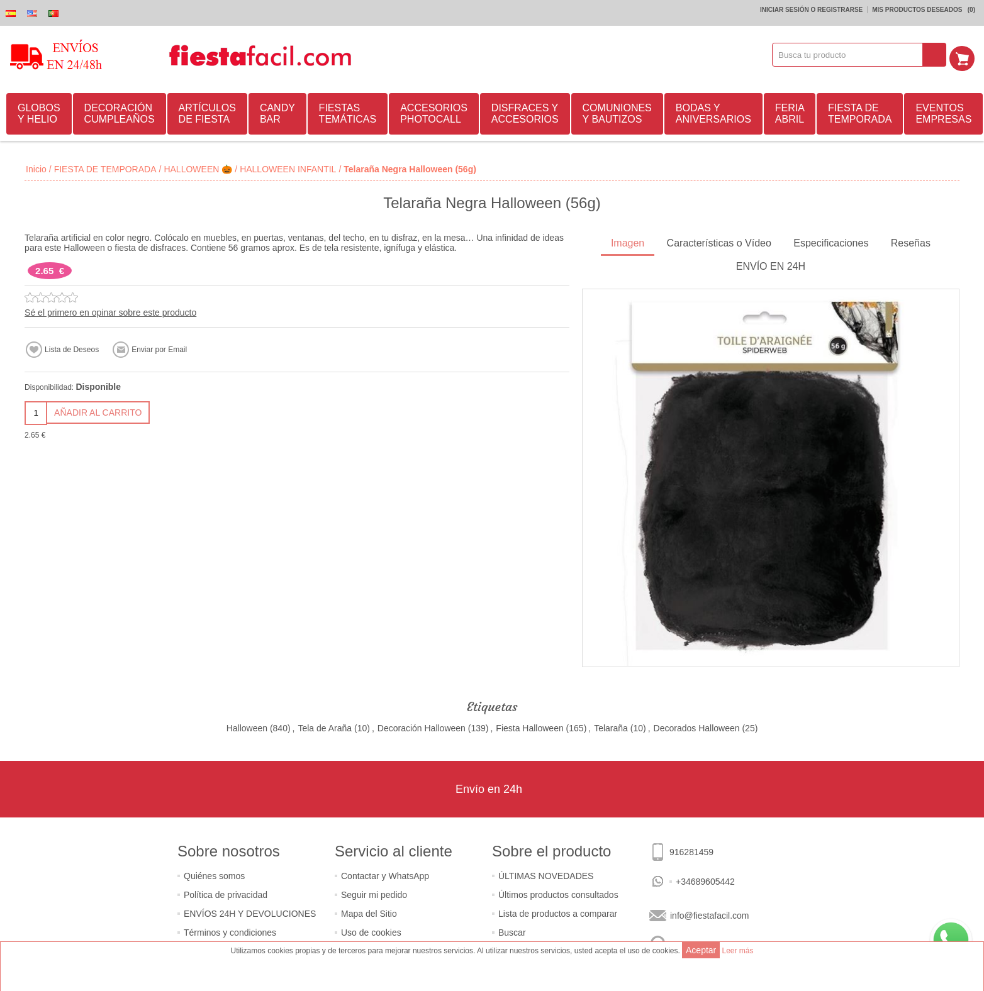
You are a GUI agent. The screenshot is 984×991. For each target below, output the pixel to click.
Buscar (512, 931)
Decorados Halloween (697, 726)
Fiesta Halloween (529, 726)
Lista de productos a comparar (557, 912)
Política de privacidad (225, 893)
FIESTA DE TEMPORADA (860, 112)
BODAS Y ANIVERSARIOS (713, 112)
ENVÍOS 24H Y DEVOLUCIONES (250, 912)
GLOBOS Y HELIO (39, 112)
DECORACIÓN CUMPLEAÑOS (119, 112)
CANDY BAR (277, 112)
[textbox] (851, 55)
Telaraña (611, 726)
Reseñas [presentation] (911, 241)
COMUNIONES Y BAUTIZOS (617, 112)
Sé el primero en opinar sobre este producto (110, 311)
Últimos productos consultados (558, 893)
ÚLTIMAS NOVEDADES (545, 874)
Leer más (737, 950)
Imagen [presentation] (627, 241)
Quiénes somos (214, 874)
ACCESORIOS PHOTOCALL (433, 112)
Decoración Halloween (421, 726)
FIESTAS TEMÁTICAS (348, 112)
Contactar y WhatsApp (385, 874)
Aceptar (701, 950)
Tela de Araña (325, 726)
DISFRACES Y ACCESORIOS (525, 112)
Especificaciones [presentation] (830, 241)
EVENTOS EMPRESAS (943, 112)
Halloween (246, 726)
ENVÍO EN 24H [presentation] (770, 264)
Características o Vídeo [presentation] (719, 241)
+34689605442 (705, 880)
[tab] (627, 242)
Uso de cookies (371, 931)
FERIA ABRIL (790, 112)
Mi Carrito (966, 55)
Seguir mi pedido (374, 893)
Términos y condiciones (230, 931)
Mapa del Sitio (369, 912)
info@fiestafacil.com (709, 914)
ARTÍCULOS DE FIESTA (207, 112)
